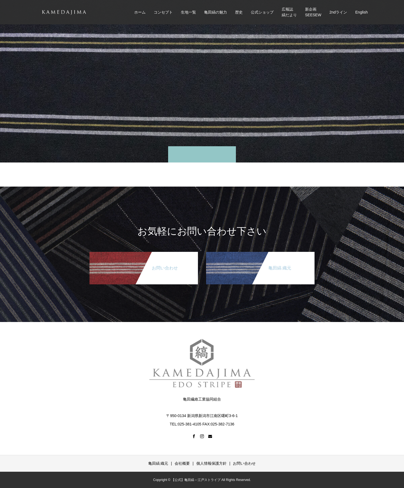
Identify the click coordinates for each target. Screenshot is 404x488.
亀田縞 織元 (158, 463)
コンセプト (163, 12)
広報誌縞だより (289, 12)
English (361, 12)
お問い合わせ (244, 463)
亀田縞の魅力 (215, 12)
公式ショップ (262, 12)
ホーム (140, 12)
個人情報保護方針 (211, 463)
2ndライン (338, 12)
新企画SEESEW (313, 12)
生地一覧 (188, 12)
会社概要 (182, 463)
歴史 (239, 12)
